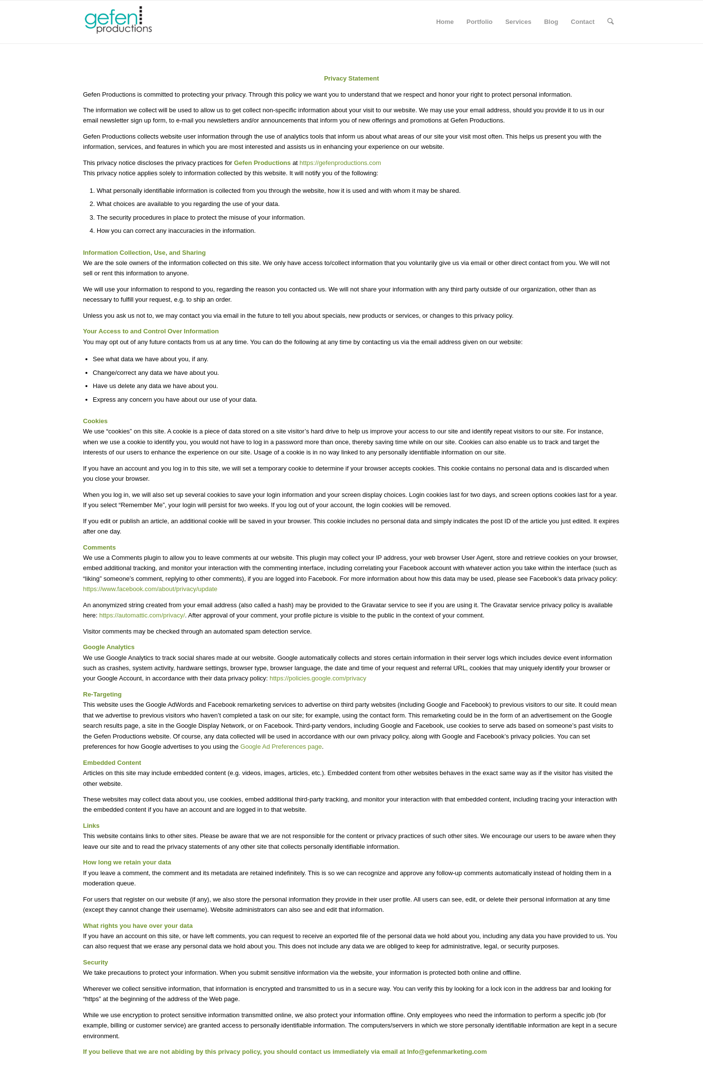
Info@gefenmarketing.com (447, 1051)
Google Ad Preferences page (281, 746)
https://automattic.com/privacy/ (142, 615)
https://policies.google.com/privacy (317, 678)
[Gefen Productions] (134, 21)
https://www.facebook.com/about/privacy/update (150, 589)
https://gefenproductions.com (340, 162)
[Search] (610, 21)
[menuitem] (445, 21)
